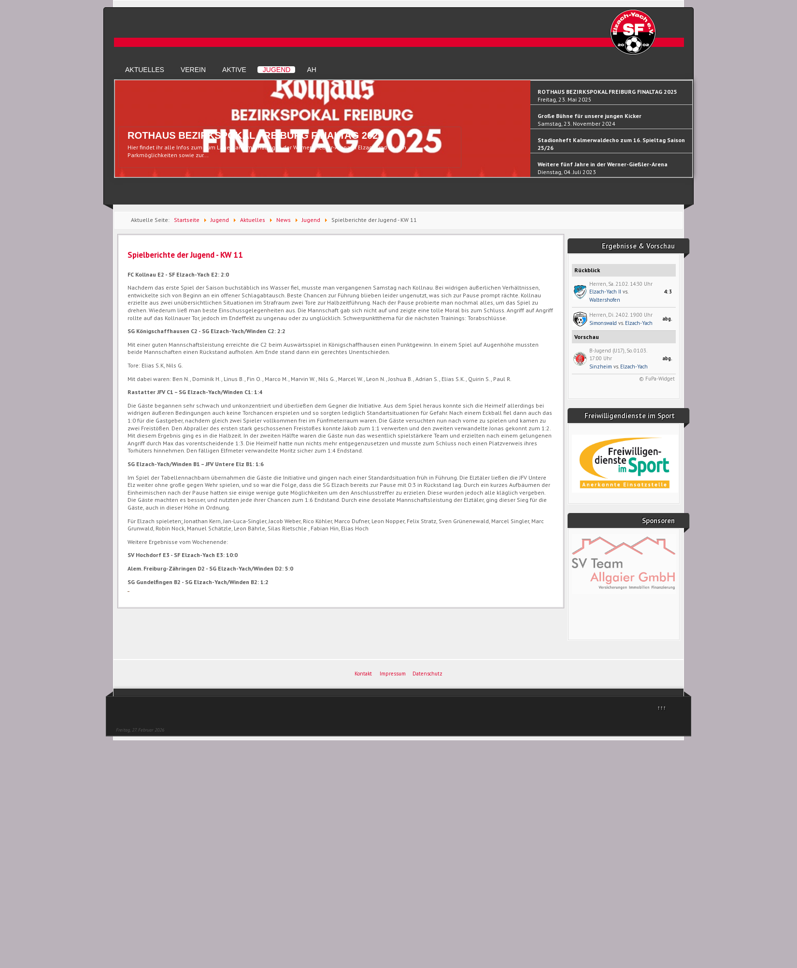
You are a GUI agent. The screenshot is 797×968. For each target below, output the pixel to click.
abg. (667, 318)
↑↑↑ (661, 707)
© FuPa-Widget (657, 378)
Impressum (393, 673)
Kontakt (363, 673)
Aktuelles (144, 69)
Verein (193, 69)
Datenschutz (427, 673)
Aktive (234, 69)
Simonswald (603, 323)
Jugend (277, 69)
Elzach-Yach (639, 323)
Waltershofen (604, 299)
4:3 (668, 291)
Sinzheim (600, 366)
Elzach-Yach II (605, 291)
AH (311, 69)
